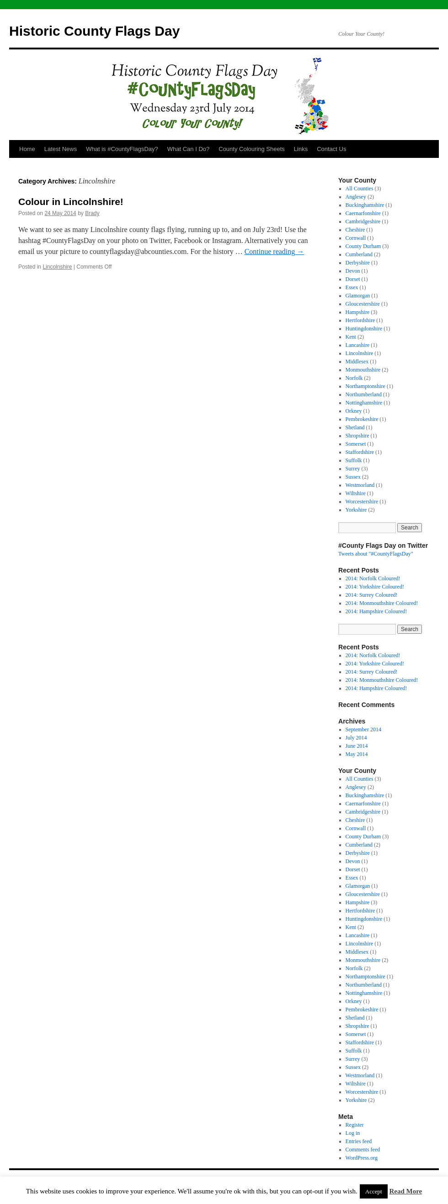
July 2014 (356, 737)
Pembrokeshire (362, 419)
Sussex (353, 477)
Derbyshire (358, 262)
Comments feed (363, 1149)
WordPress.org (362, 1158)
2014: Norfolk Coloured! (373, 578)
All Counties (359, 188)
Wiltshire (356, 493)
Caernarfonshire (363, 213)
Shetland (355, 427)
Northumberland (364, 394)
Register (355, 1125)
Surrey (353, 468)
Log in (353, 1133)
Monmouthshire (363, 370)
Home (27, 149)
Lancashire (358, 345)
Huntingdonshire (364, 328)
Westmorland (360, 485)
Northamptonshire (365, 386)
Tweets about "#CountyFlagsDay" (375, 554)
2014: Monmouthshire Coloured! (382, 603)
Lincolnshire (57, 267)
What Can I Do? (188, 149)
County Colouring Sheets (252, 149)
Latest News (60, 149)
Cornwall (356, 238)
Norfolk (354, 378)
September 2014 (363, 729)
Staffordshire (360, 452)
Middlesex (357, 361)
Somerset (356, 444)
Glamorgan (358, 295)
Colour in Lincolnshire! (70, 201)
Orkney (354, 411)
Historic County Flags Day (94, 30)
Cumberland (359, 254)
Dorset (353, 279)
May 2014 (357, 754)
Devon (353, 271)
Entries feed (359, 1141)
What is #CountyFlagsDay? (122, 149)
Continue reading (274, 251)
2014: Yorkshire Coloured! (375, 586)
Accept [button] (373, 1191)
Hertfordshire (360, 320)
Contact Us (331, 149)
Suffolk (354, 460)
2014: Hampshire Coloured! (376, 611)
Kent (351, 337)
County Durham (363, 246)
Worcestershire (362, 501)
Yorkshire (356, 510)
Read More (405, 1191)
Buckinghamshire (365, 205)
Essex (352, 287)
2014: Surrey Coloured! (372, 595)
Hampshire (358, 312)
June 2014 (357, 746)
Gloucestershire (363, 304)
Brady (92, 213)
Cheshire (355, 230)
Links (301, 149)
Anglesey (356, 197)
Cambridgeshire (363, 221)
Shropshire (357, 435)
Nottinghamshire (364, 403)
